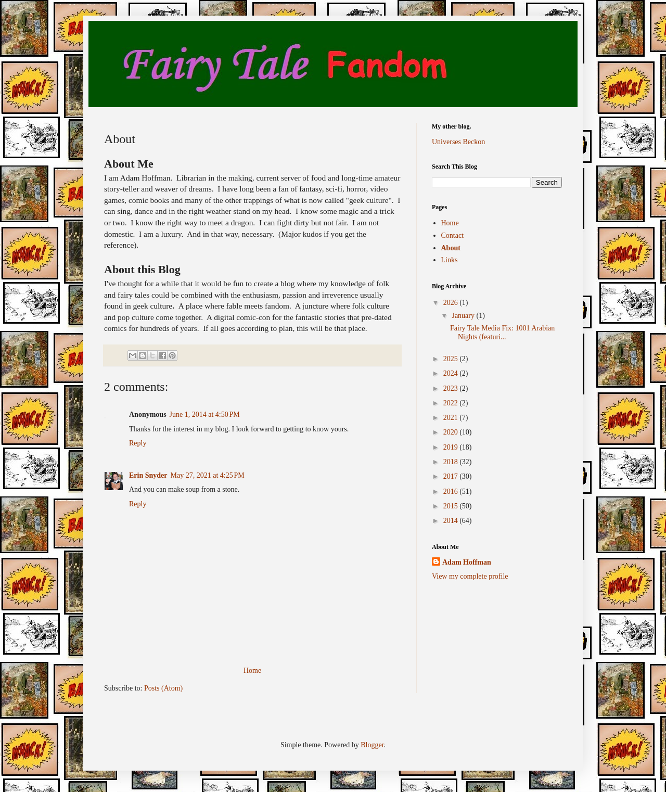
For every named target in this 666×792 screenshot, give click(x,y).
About (450, 248)
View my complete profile (470, 576)
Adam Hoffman (466, 562)
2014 (451, 521)
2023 (451, 388)
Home (252, 670)
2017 (451, 476)
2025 (451, 359)
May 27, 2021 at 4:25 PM (208, 475)
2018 (451, 462)
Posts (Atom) (163, 688)
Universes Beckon (458, 142)
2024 (451, 373)
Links (449, 260)
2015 (451, 506)
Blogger (372, 745)
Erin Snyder (148, 475)
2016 (451, 491)
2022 (451, 403)
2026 (451, 302)
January (464, 316)
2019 (451, 447)
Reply (137, 443)
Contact (452, 235)
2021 (451, 417)
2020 (451, 432)
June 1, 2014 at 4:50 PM (205, 414)
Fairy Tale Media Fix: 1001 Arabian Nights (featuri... (502, 332)
